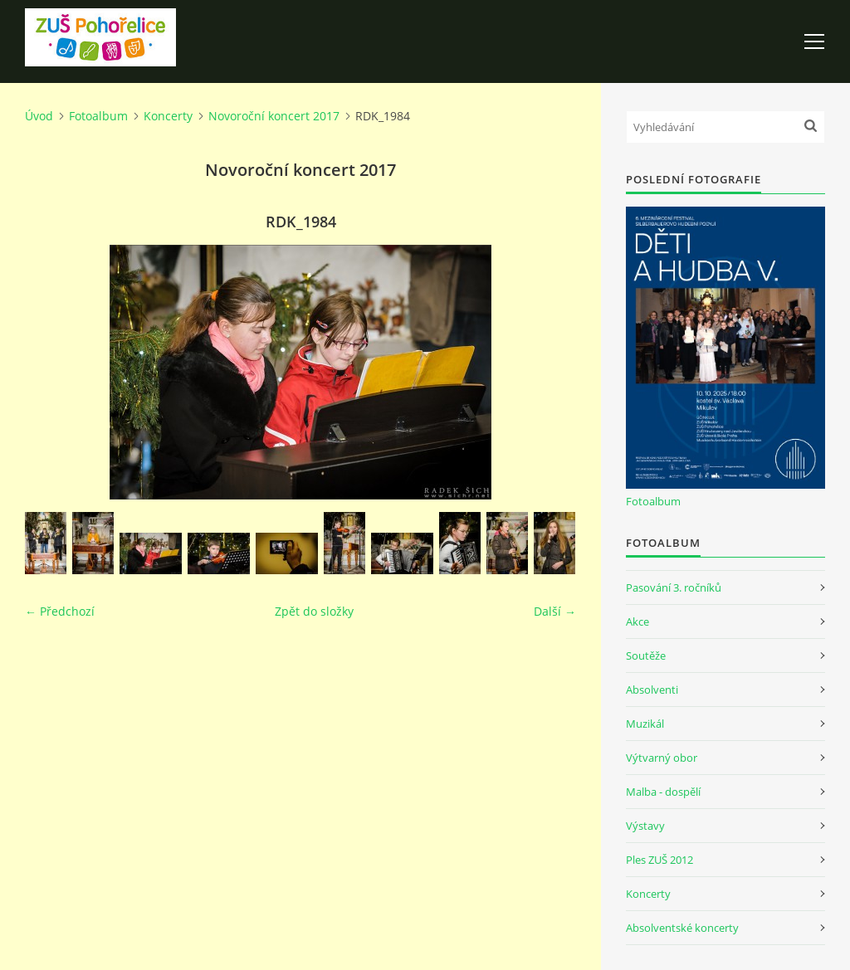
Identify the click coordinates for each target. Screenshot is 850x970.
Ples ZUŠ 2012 (659, 859)
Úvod (39, 116)
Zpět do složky (314, 611)
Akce (637, 621)
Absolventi (652, 689)
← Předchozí (60, 611)
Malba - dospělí (663, 791)
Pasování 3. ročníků (673, 587)
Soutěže (646, 655)
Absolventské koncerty (682, 927)
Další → (555, 611)
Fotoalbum (98, 116)
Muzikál (645, 723)
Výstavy (645, 825)
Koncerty (168, 116)
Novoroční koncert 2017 (274, 116)
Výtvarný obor (661, 757)
